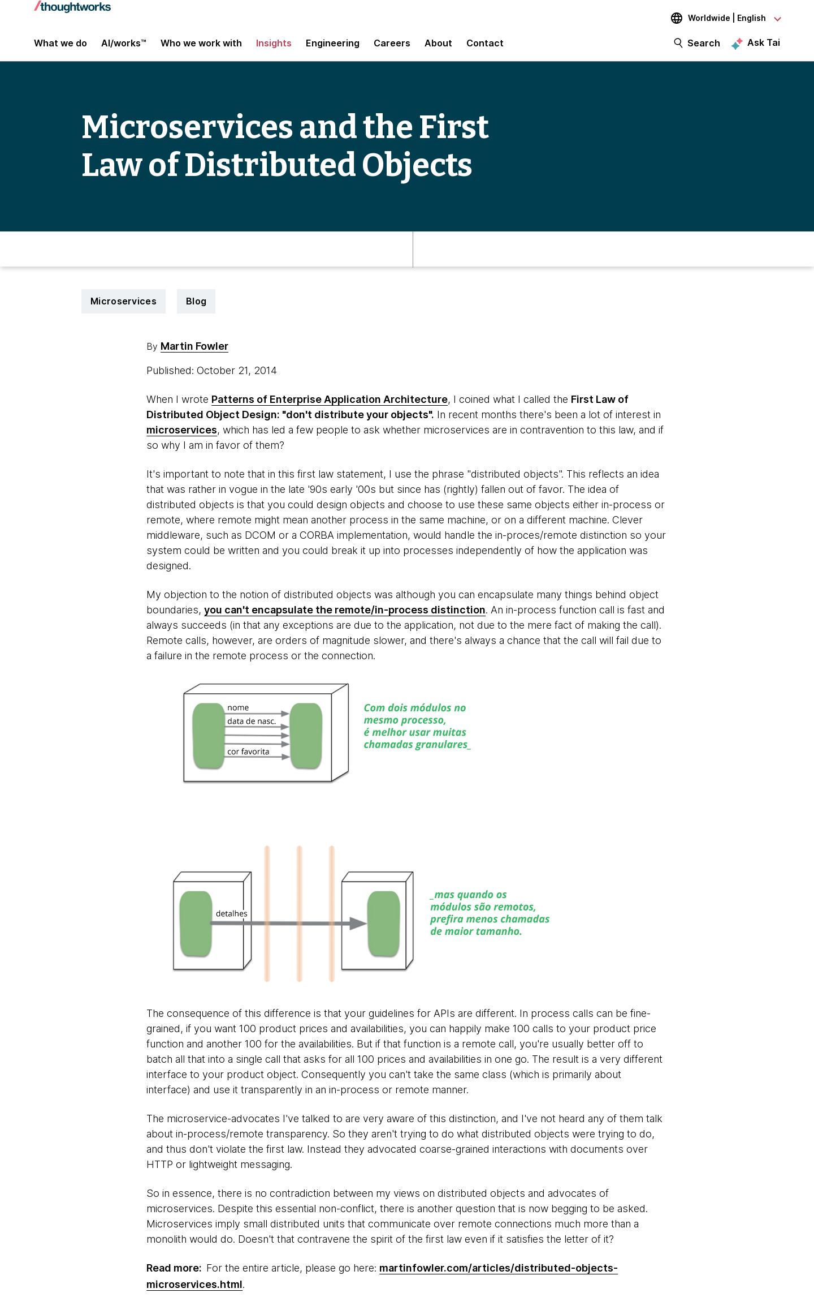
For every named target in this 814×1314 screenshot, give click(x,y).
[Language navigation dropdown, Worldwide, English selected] (718, 18)
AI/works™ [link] (123, 46)
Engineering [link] (333, 46)
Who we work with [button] (201, 46)
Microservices (123, 308)
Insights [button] (274, 46)
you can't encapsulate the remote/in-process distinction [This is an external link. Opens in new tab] (345, 617)
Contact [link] (485, 46)
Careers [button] (392, 46)
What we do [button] (60, 46)
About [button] (438, 46)
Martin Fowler (194, 353)
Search (703, 46)
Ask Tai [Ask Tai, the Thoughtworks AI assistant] (763, 45)
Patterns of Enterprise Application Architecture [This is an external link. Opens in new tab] (329, 407)
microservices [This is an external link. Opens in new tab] (181, 437)
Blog (196, 308)
